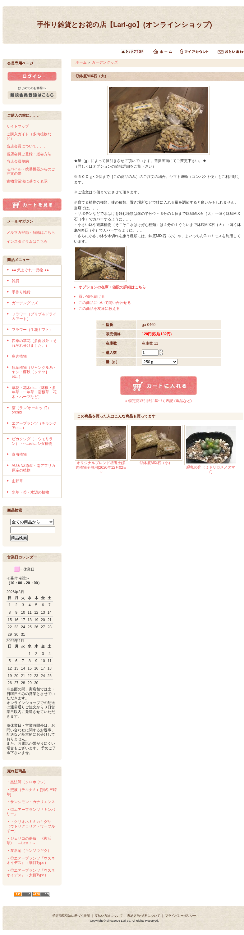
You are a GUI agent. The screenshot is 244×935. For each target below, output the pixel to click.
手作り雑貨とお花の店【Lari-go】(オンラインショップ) (124, 25)
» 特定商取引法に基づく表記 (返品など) (158, 401)
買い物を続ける (92, 296)
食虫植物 (19, 454)
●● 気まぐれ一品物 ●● (30, 270)
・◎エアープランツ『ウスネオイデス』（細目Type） (31, 860)
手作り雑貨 (21, 292)
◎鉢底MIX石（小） (156, 463)
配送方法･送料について (143, 915)
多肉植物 (19, 356)
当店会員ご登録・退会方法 (29, 154)
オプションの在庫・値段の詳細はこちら (112, 287)
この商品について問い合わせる (105, 302)
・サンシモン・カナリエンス (31, 802)
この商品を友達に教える (99, 308)
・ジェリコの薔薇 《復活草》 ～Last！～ (29, 840)
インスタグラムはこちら (27, 241)
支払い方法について (109, 915)
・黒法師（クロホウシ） (27, 782)
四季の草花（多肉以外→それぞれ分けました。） (34, 343)
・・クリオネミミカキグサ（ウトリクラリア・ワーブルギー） (31, 826)
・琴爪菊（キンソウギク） (29, 850)
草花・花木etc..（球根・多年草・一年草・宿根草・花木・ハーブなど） (34, 392)
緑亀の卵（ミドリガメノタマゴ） (210, 469)
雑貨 (15, 281)
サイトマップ (18, 126)
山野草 (17, 481)
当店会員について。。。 (27, 146)
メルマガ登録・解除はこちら (31, 232)
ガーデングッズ (25, 303)
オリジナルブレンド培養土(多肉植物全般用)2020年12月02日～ (101, 467)
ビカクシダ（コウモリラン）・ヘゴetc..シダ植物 (32, 441)
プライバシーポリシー (180, 915)
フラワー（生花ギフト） (32, 329)
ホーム (81, 62)
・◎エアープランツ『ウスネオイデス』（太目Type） (31, 872)
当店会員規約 (18, 161)
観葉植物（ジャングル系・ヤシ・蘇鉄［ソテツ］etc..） (34, 372)
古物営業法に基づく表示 (27, 181)
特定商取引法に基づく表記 (71, 915)
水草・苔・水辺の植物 (30, 492)
